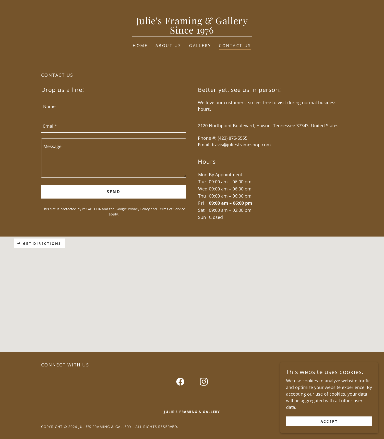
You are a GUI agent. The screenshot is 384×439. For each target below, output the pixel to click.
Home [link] (140, 45)
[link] (192, 32)
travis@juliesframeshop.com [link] (241, 145)
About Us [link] (168, 45)
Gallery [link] (200, 45)
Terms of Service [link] (171, 209)
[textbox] (113, 106)
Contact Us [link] (235, 45)
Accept (329, 421)
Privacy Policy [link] (139, 209)
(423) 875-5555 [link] (232, 138)
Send (114, 191)
